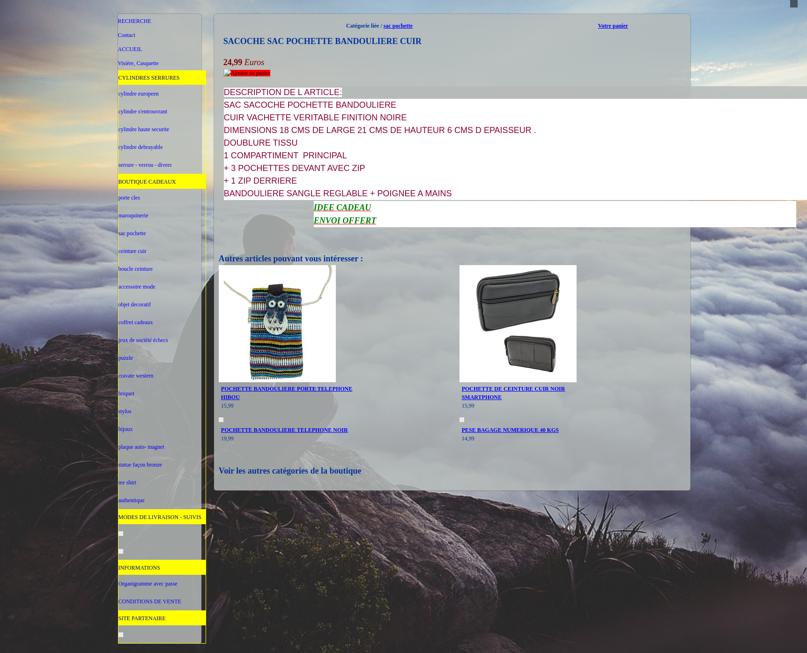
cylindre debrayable (140, 147)
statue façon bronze (140, 464)
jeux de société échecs (143, 340)
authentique (131, 500)
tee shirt (127, 482)
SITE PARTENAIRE (142, 618)
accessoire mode (136, 286)
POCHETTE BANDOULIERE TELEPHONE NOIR (284, 430)
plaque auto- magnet (141, 447)
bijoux (125, 429)
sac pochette (132, 233)
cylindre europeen (138, 93)
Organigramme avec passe (148, 583)
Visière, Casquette (138, 63)
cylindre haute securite (144, 129)
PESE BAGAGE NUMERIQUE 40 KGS (510, 430)
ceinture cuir (132, 251)
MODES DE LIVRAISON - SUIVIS (159, 517)
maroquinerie (133, 215)
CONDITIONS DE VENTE (149, 601)
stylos (125, 411)
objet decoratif (134, 304)
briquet (126, 393)
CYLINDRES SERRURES (149, 77)
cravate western (136, 375)
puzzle (125, 358)
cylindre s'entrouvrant (142, 111)
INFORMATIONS (139, 567)
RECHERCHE (134, 21)
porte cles (129, 197)
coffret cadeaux (135, 322)
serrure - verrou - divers (145, 165)
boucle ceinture (135, 269)
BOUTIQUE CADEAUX (147, 181)
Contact (126, 35)
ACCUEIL (130, 49)
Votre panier (613, 25)
